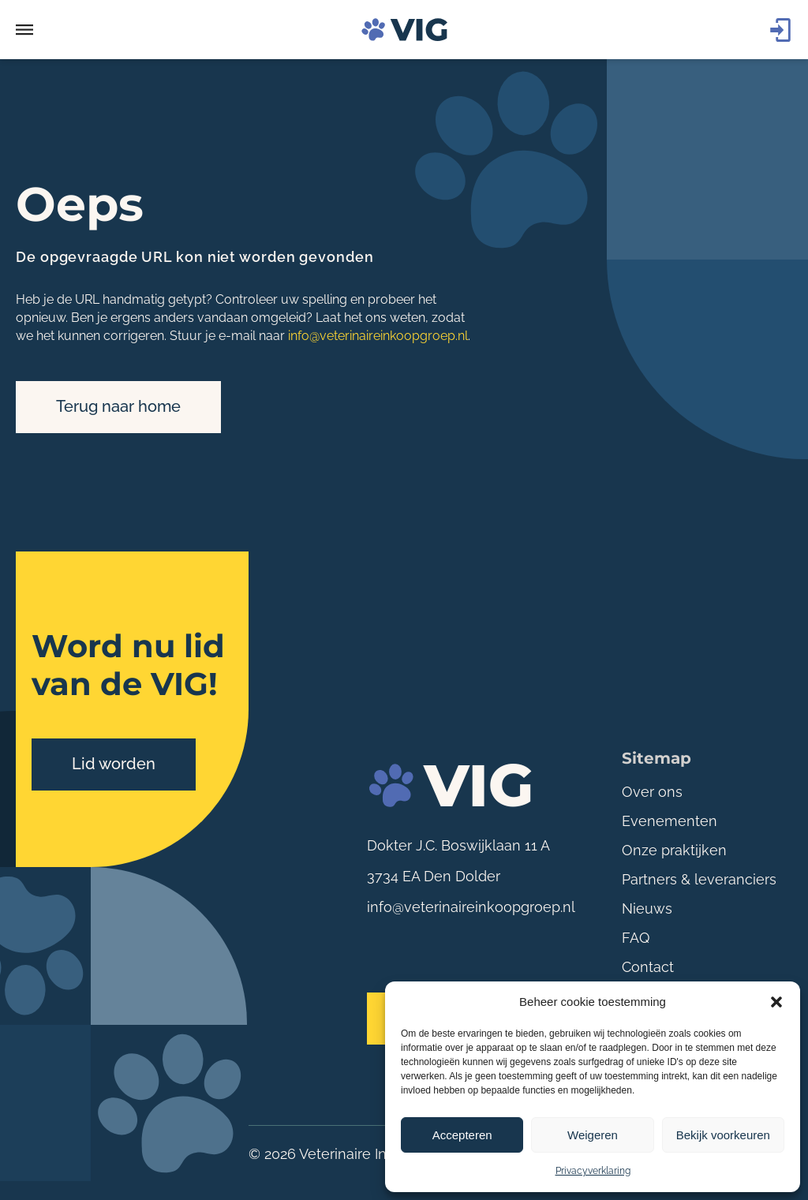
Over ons (652, 791)
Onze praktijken (674, 850)
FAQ (635, 937)
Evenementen (669, 821)
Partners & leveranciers (699, 879)
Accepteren (462, 1135)
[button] (776, 1002)
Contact (648, 967)
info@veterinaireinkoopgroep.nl (378, 335)
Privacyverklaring (593, 1170)
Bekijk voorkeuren (723, 1135)
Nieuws (647, 908)
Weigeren (592, 1135)
